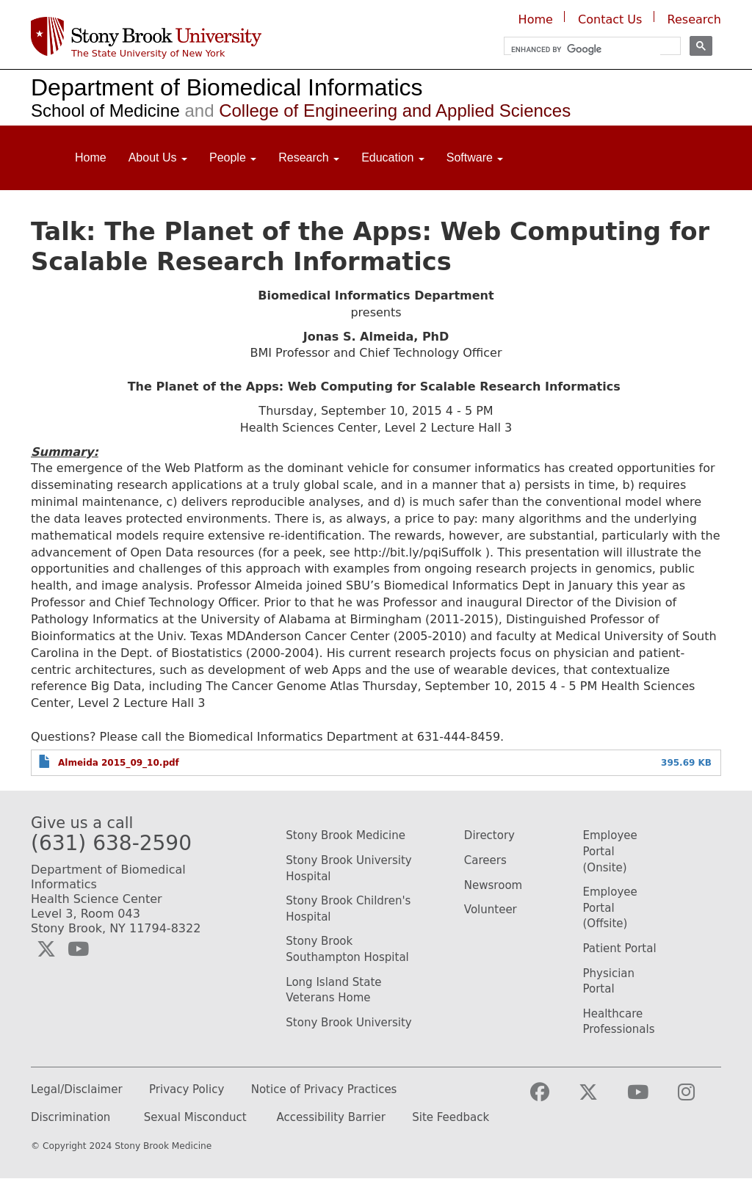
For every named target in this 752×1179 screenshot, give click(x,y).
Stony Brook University (348, 1022)
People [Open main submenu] (232, 157)
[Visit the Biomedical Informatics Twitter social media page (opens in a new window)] (46, 949)
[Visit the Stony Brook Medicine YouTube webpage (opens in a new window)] (649, 1098)
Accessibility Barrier (331, 1117)
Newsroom (493, 885)
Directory (489, 835)
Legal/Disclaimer (77, 1090)
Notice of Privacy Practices (324, 1090)
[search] (585, 49)
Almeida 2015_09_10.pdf (118, 763)
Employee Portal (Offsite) (609, 907)
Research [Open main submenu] (308, 157)
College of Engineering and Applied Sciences (375, 110)
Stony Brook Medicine (345, 835)
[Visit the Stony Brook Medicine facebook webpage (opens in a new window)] (551, 1098)
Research (694, 19)
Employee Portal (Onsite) (609, 851)
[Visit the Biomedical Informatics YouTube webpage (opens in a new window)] (78, 949)
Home (535, 19)
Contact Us (610, 19)
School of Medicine (105, 110)
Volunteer (490, 909)
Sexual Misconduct (195, 1117)
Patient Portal (619, 948)
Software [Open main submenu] (475, 157)
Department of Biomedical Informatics (227, 87)
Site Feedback (450, 1117)
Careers (485, 860)
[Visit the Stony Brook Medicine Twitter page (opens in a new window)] (600, 1098)
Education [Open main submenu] (392, 157)
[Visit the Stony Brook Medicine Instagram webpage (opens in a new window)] (698, 1098)
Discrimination (70, 1117)
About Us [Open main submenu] (158, 157)
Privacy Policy (186, 1090)
